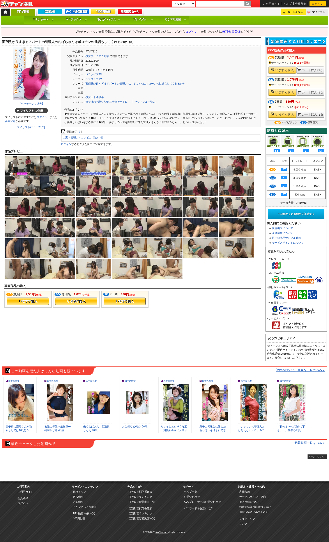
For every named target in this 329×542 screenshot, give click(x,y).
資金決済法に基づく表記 (253, 511)
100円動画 (79, 518)
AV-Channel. (162, 532)
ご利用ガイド (272, 3)
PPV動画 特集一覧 (84, 513)
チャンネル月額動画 (85, 506)
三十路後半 (115, 101)
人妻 (106, 101)
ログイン (318, 3)
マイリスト (318, 12)
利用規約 (244, 491)
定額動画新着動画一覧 (142, 518)
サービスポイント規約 (252, 496)
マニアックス (76, 19)
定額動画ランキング (140, 513)
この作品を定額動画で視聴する (296, 213)
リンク (243, 523)
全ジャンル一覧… (145, 101)
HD (125, 101)
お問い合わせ (192, 496)
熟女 (88, 101)
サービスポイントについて (288, 242)
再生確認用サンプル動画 (286, 237)
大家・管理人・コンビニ (77, 137)
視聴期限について (282, 228)
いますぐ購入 (282, 70)
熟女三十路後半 (94, 97)
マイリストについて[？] (31, 127)
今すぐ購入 (28, 301)
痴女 (94, 101)
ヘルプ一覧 (190, 491)
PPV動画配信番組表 (140, 491)
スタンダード (43, 19)
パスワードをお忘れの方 (198, 508)
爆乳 (100, 101)
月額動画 (78, 501)
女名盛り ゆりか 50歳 (134, 426)
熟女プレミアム (108, 19)
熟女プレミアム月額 (97, 56)
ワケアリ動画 (175, 19)
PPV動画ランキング (140, 496)
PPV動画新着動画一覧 (142, 501)
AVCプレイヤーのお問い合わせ (202, 501)
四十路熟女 (13, 381)
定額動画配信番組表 (140, 508)
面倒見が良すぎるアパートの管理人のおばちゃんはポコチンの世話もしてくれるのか (135, 83)
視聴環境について (282, 233)
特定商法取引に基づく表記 (255, 506)
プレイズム (143, 19)
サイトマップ (247, 518)
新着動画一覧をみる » (309, 443)
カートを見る (295, 12)
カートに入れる (310, 70)
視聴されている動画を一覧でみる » (300, 370)
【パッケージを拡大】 (31, 103)
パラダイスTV (93, 74)
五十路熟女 (168, 381)
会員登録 (301, 3)
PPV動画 (78, 496)
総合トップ (79, 491)
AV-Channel (16, 3)
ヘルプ (287, 3)
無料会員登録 (231, 31)
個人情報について (249, 501)
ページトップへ (316, 457)
